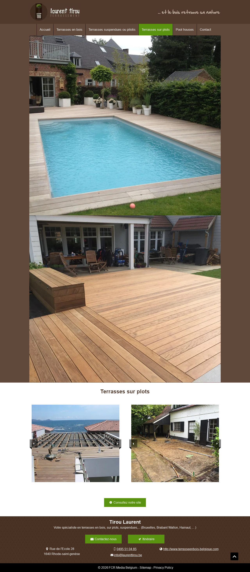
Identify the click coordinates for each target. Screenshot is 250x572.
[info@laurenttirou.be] (126, 555)
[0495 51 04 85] (125, 548)
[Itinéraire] (146, 539)
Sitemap (145, 567)
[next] (117, 443)
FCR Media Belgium (123, 567)
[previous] (34, 443)
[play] (213, 485)
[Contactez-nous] (103, 539)
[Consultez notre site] (125, 502)
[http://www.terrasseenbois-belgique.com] (189, 548)
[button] (75, 443)
